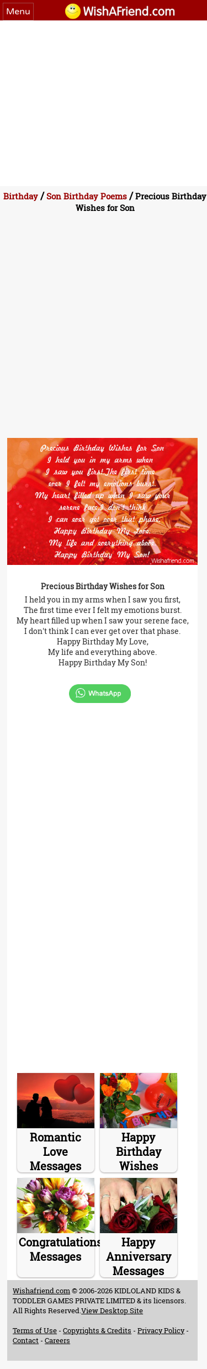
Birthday (20, 196)
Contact (26, 1340)
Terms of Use (35, 1330)
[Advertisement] (103, 103)
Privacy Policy (160, 1330)
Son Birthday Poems (86, 196)
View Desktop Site (112, 1310)
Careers (57, 1340)
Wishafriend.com (41, 1291)
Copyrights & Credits (97, 1330)
